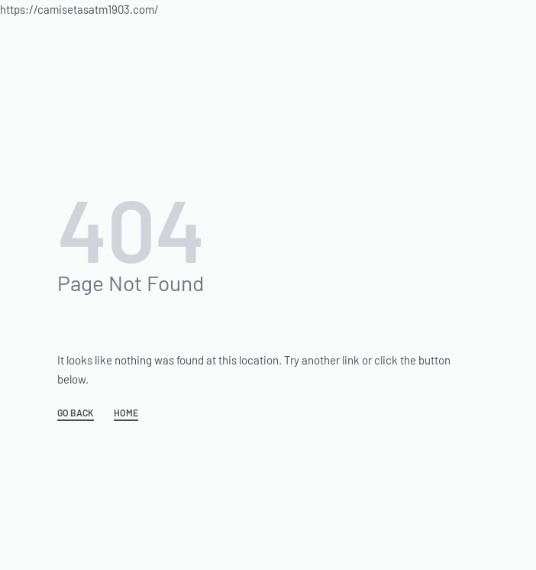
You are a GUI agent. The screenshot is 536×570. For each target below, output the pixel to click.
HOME (126, 413)
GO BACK (75, 413)
